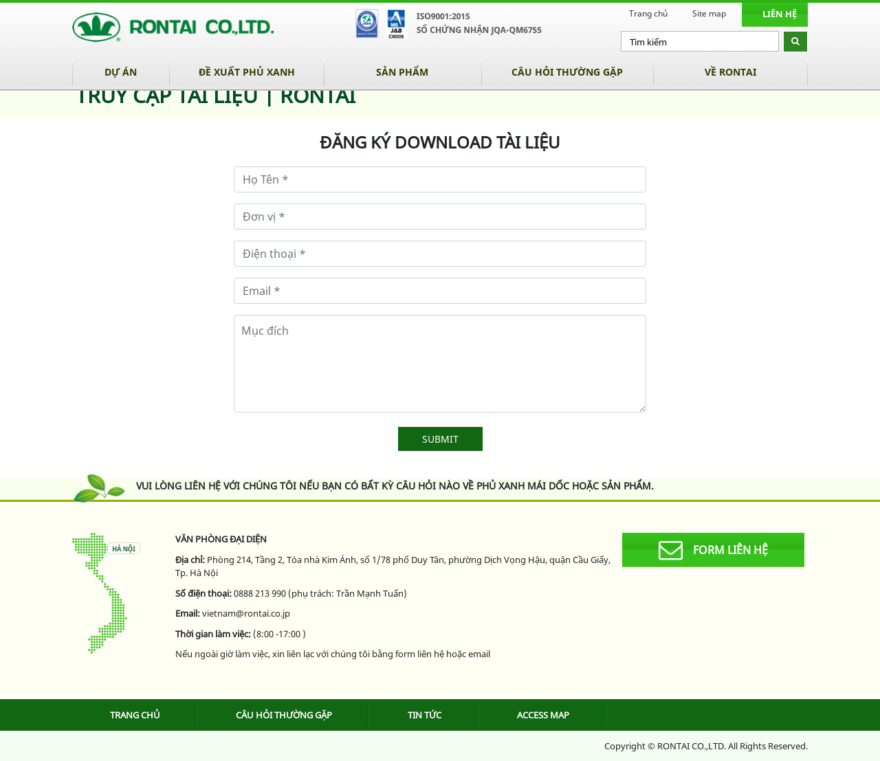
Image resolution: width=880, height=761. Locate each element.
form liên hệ (713, 550)
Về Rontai (730, 71)
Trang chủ (648, 13)
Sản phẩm (402, 71)
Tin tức (424, 715)
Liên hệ (779, 14)
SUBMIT (440, 438)
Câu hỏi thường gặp (567, 71)
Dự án (120, 71)
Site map (709, 13)
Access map (543, 715)
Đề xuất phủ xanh (247, 71)
